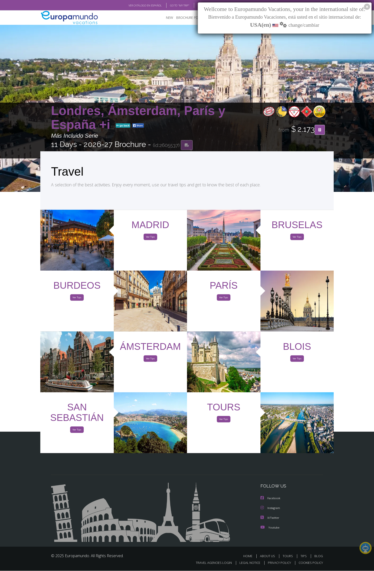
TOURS (288, 556)
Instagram (270, 508)
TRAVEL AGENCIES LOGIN (209, 563)
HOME (249, 556)
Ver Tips (150, 238)
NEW (165, 18)
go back (123, 126)
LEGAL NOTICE (246, 563)
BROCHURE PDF (185, 18)
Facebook (270, 499)
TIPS (304, 556)
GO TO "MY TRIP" (172, 5)
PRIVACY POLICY (277, 563)
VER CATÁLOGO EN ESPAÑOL (134, 5)
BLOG (195, 5)
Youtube (270, 527)
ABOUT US (269, 556)
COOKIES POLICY (309, 563)
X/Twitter (270, 518)
